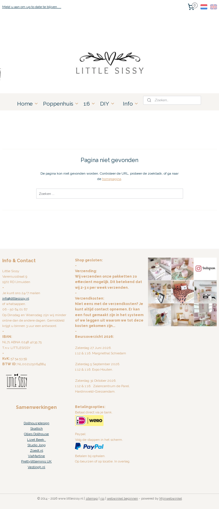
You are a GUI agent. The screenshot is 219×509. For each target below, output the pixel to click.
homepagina (111, 179)
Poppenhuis (61, 103)
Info (131, 103)
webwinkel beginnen (122, 498)
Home (27, 103)
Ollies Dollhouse (36, 434)
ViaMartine (36, 456)
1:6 (90, 103)
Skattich (36, 429)
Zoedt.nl (36, 451)
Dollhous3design (36, 423)
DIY (107, 103)
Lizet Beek (36, 440)
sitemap (92, 498)
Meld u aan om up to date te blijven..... (31, 7)
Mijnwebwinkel (170, 498)
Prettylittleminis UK (36, 461)
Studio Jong (36, 445)
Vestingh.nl (36, 467)
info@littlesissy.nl (15, 298)
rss (102, 498)
